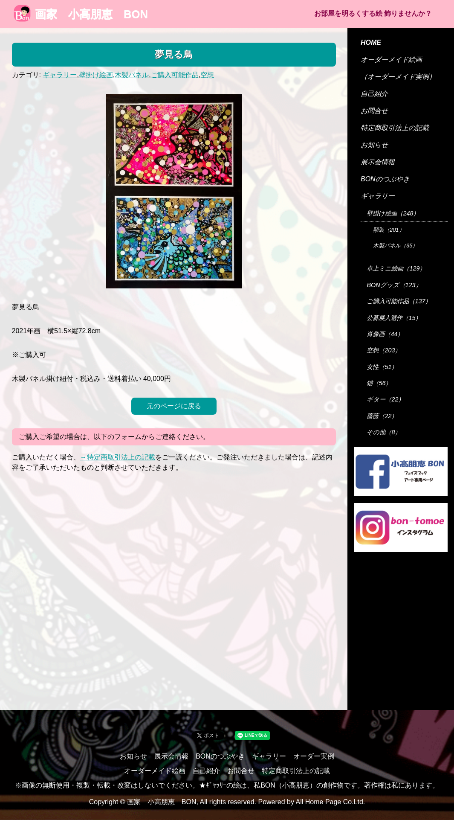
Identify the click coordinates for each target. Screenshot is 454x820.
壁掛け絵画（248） (393, 213)
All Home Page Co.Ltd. (330, 801)
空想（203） (384, 350)
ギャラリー (60, 75)
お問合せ (374, 110)
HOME (371, 42)
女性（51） (382, 366)
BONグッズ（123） (394, 285)
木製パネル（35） (395, 245)
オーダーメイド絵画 (391, 59)
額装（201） (389, 230)
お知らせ (374, 144)
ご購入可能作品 (175, 75)
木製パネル (132, 75)
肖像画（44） (385, 334)
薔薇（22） (382, 416)
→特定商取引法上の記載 (117, 457)
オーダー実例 (313, 756)
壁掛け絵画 (96, 75)
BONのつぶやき (385, 179)
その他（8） (384, 432)
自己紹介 (374, 93)
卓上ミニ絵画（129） (396, 268)
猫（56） (379, 383)
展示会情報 (378, 162)
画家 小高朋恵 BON (81, 14)
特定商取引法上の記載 (395, 127)
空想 (207, 75)
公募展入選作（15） (394, 317)
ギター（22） (385, 399)
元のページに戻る (174, 406)
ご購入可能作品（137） (399, 301)
